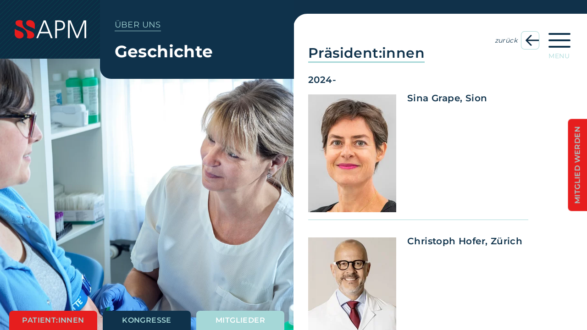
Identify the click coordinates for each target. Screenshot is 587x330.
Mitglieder (240, 320)
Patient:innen (53, 320)
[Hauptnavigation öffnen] (559, 43)
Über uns (138, 25)
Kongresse (147, 320)
